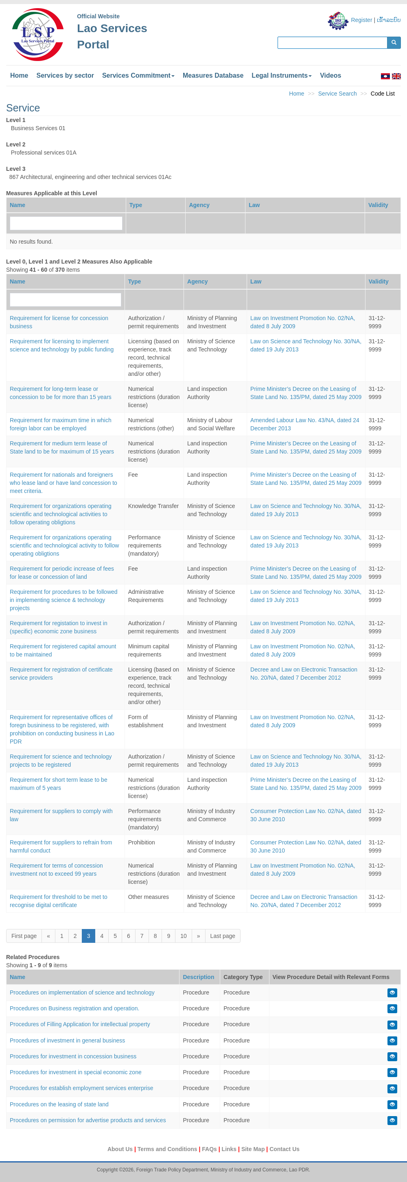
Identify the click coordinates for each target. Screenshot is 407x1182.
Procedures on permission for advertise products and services (88, 1120)
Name (17, 205)
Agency (199, 205)
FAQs (210, 1149)
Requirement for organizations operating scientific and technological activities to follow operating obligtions (61, 514)
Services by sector (65, 75)
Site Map (253, 1149)
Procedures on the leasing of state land (59, 1104)
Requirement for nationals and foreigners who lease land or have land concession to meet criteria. (63, 482)
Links (230, 1149)
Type (135, 205)
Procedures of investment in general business (67, 1040)
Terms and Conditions (168, 1149)
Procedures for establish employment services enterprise (81, 1088)
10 (183, 936)
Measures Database (213, 75)
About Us (120, 1149)
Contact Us (284, 1149)
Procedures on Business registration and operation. (74, 1008)
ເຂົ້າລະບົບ (389, 20)
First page (24, 936)
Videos (330, 75)
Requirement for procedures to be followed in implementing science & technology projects (64, 600)
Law (254, 205)
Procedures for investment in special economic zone (76, 1072)
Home (19, 75)
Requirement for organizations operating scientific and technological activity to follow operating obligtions (64, 545)
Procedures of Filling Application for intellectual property (80, 1024)
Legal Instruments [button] (282, 75)
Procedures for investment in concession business (73, 1056)
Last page (223, 936)
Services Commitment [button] (138, 75)
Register (361, 20)
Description (198, 977)
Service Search (337, 93)
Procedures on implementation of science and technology (82, 992)
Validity (378, 205)
